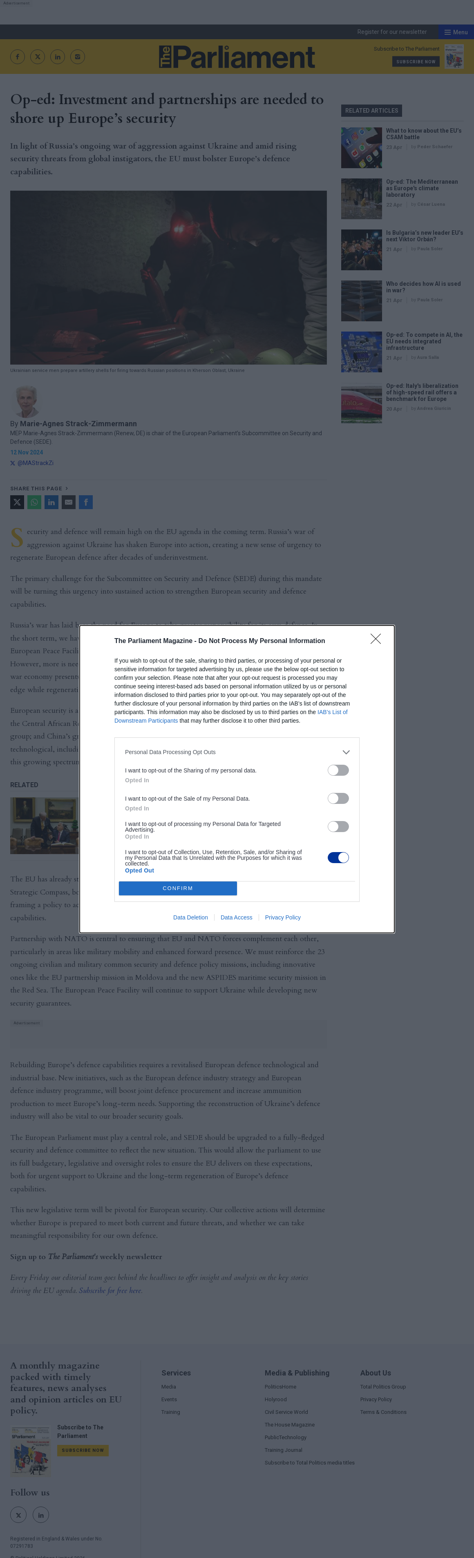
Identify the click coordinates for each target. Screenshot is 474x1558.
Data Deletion (190, 917)
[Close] (378, 641)
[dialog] (237, 779)
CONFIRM (178, 888)
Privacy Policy (283, 917)
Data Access (237, 917)
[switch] (338, 770)
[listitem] (237, 752)
